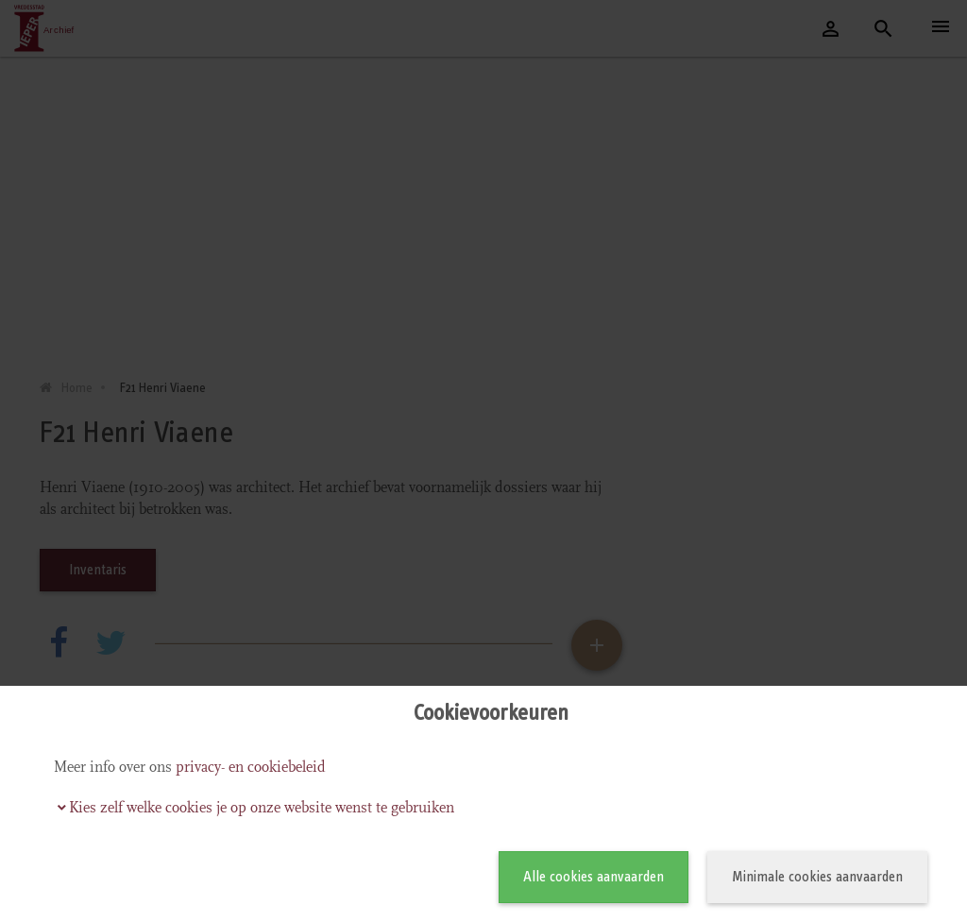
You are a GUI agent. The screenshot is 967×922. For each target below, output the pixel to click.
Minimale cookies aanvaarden (817, 876)
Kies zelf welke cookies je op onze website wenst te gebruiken (261, 807)
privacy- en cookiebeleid (251, 767)
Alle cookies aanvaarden (593, 876)
